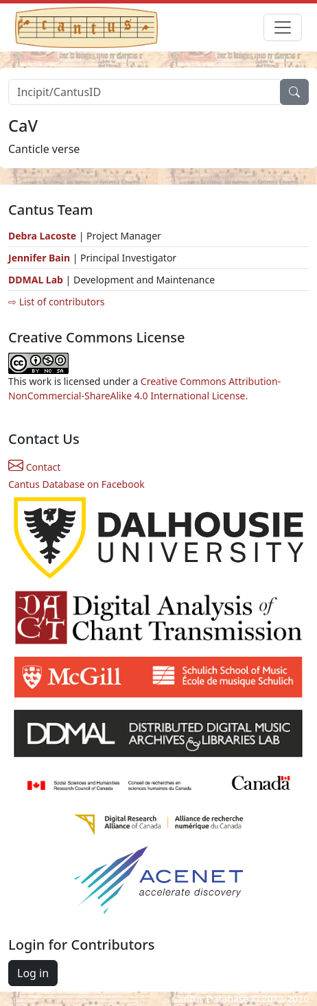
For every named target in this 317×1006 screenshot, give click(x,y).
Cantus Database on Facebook (76, 484)
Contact (34, 466)
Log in (33, 973)
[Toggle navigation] (282, 27)
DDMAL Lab (35, 279)
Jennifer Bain (40, 257)
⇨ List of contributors (56, 301)
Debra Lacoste (42, 235)
